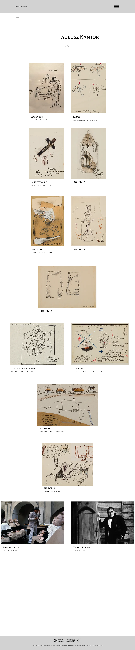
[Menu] (116, 6)
